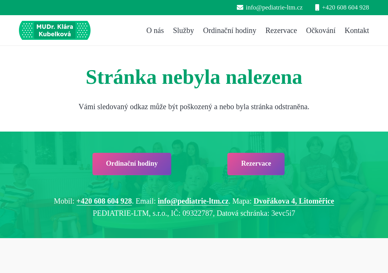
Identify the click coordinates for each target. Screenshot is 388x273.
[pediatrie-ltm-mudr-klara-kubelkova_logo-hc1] (55, 30)
